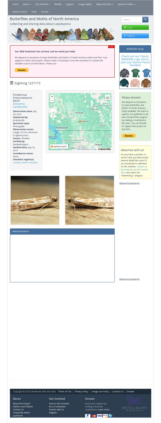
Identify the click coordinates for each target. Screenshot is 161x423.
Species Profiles (126, 4)
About (27, 4)
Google (93, 149)
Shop (34, 11)
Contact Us (117, 391)
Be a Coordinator (57, 406)
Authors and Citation (23, 406)
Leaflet (78, 149)
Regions (70, 4)
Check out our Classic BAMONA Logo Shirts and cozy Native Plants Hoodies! (135, 60)
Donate (44, 11)
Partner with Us (56, 409)
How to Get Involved (59, 403)
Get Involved (42, 4)
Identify (57, 4)
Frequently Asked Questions (21, 414)
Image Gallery (85, 4)
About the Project (21, 403)
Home (15, 4)
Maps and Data (104, 4)
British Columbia (29, 162)
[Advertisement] (62, 258)
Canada (16, 162)
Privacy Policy (81, 391)
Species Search (19, 11)
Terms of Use (64, 391)
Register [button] (129, 35)
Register (53, 412)
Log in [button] (128, 27)
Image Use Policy (100, 391)
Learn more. (104, 409)
